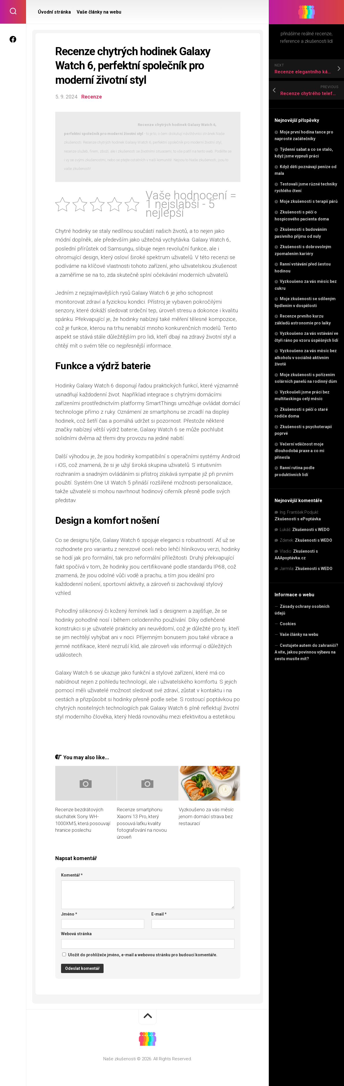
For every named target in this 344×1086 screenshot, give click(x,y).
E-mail (159, 914)
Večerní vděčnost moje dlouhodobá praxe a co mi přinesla (299, 451)
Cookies (288, 623)
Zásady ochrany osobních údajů (302, 610)
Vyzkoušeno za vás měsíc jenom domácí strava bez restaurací (206, 816)
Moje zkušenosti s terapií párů (309, 201)
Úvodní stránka (54, 12)
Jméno (69, 914)
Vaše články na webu (299, 634)
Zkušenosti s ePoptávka (298, 519)
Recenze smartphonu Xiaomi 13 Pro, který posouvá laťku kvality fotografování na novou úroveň (142, 823)
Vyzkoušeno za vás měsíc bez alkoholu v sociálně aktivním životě (306, 357)
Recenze (91, 97)
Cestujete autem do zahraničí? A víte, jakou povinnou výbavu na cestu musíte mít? (306, 652)
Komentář (72, 875)
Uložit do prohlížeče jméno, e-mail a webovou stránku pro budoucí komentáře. (142, 955)
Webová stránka (76, 933)
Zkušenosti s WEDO (311, 529)
